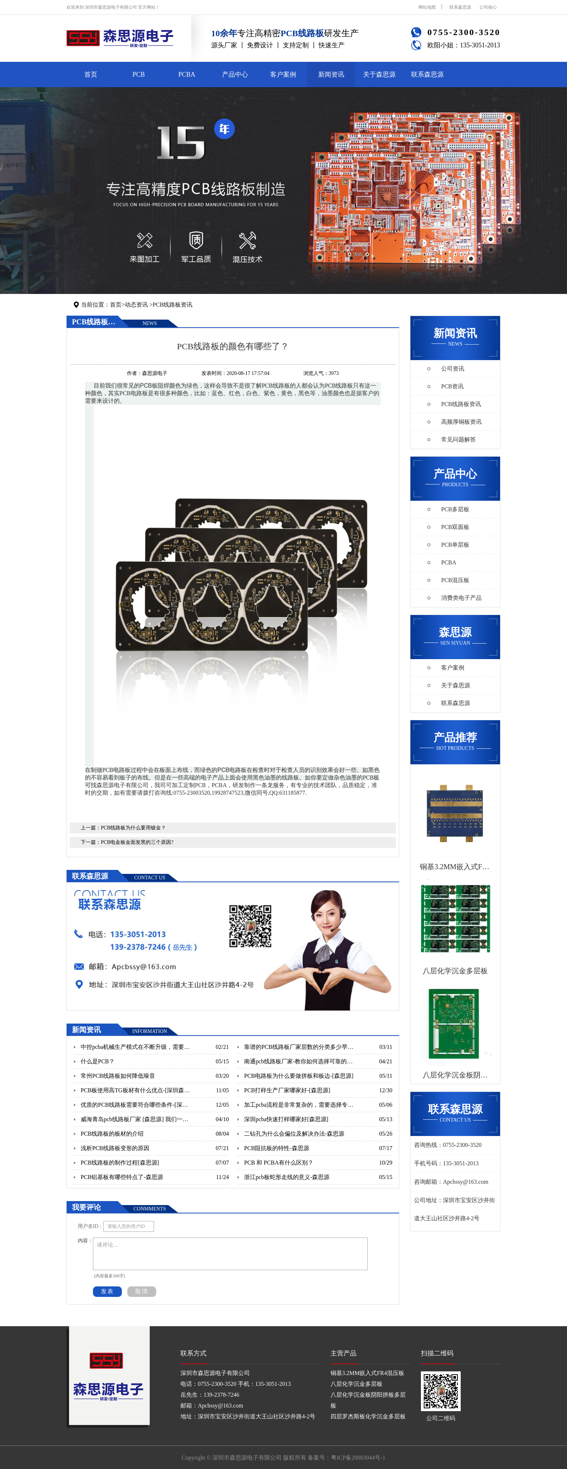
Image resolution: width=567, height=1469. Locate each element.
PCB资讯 (452, 386)
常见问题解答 (458, 439)
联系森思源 (460, 7)
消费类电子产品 (461, 598)
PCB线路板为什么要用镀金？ (133, 827)
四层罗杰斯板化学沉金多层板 (368, 1416)
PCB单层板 (455, 545)
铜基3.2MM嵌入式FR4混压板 (367, 1373)
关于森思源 (379, 74)
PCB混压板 (455, 580)
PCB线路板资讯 (172, 305)
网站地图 (427, 7)
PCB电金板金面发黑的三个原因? (137, 842)
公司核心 (488, 7)
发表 (107, 1291)
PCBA (186, 74)
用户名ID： (90, 1226)
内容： (85, 1240)
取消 (141, 1291)
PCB (138, 74)
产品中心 (235, 74)
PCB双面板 (455, 527)
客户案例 (283, 74)
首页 (90, 74)
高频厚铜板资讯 (461, 422)
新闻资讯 (331, 74)
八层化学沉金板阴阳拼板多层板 (368, 1400)
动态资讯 (136, 305)
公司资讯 (452, 369)
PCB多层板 (455, 509)
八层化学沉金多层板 (357, 1384)
